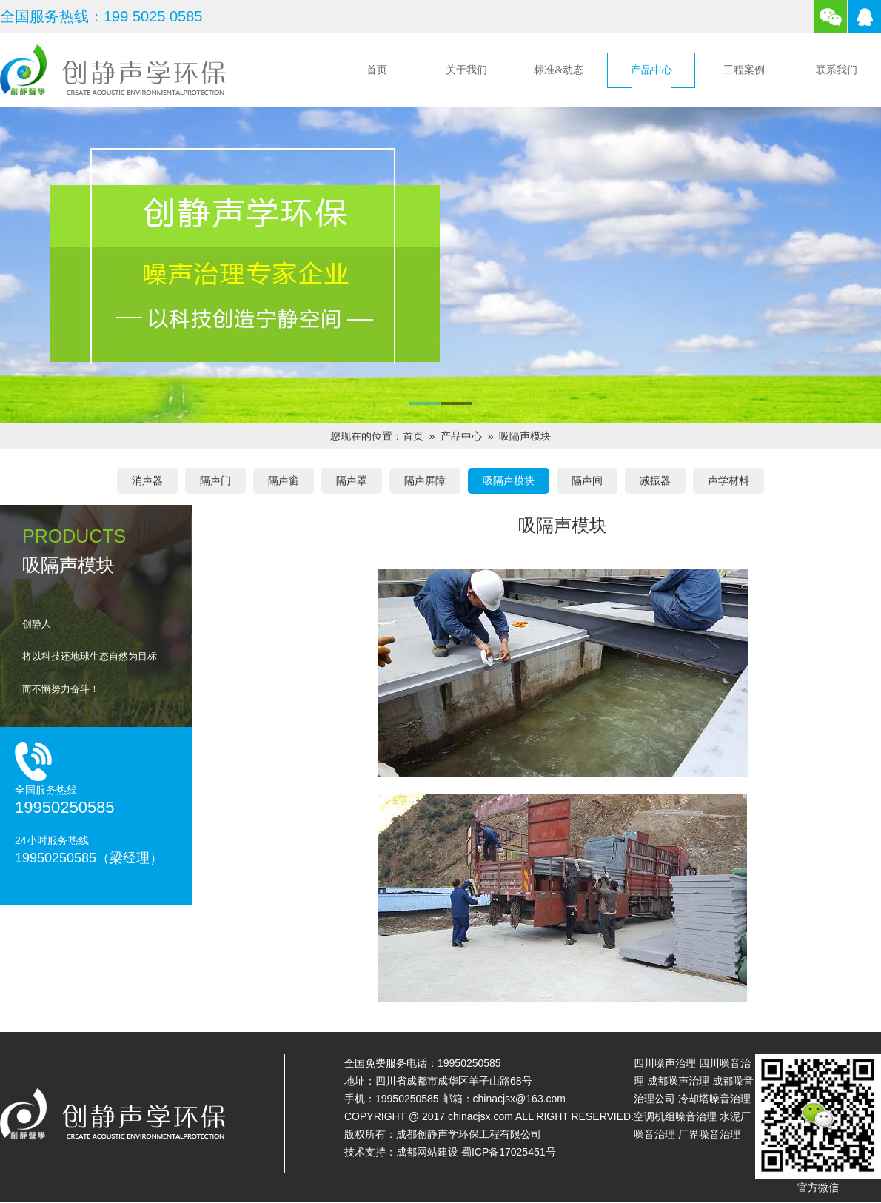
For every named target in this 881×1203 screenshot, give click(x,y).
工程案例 (744, 70)
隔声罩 (351, 480)
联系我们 (836, 70)
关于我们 (466, 70)
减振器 (655, 480)
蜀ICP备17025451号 (508, 1152)
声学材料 (728, 480)
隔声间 (587, 480)
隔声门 (215, 480)
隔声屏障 (425, 480)
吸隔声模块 (525, 436)
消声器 (147, 480)
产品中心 (651, 70)
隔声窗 (283, 480)
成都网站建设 (427, 1152)
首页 (376, 70)
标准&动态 (558, 70)
